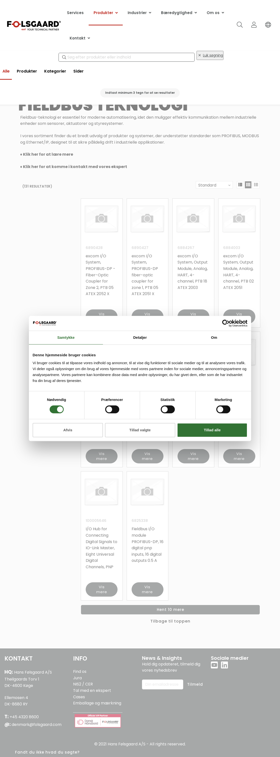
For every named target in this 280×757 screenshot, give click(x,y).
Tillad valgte (140, 430)
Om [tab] (214, 337)
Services (75, 12)
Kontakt (77, 38)
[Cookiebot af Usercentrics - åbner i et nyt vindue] (225, 323)
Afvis (67, 430)
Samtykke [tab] (66, 337)
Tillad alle (212, 430)
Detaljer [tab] (140, 337)
